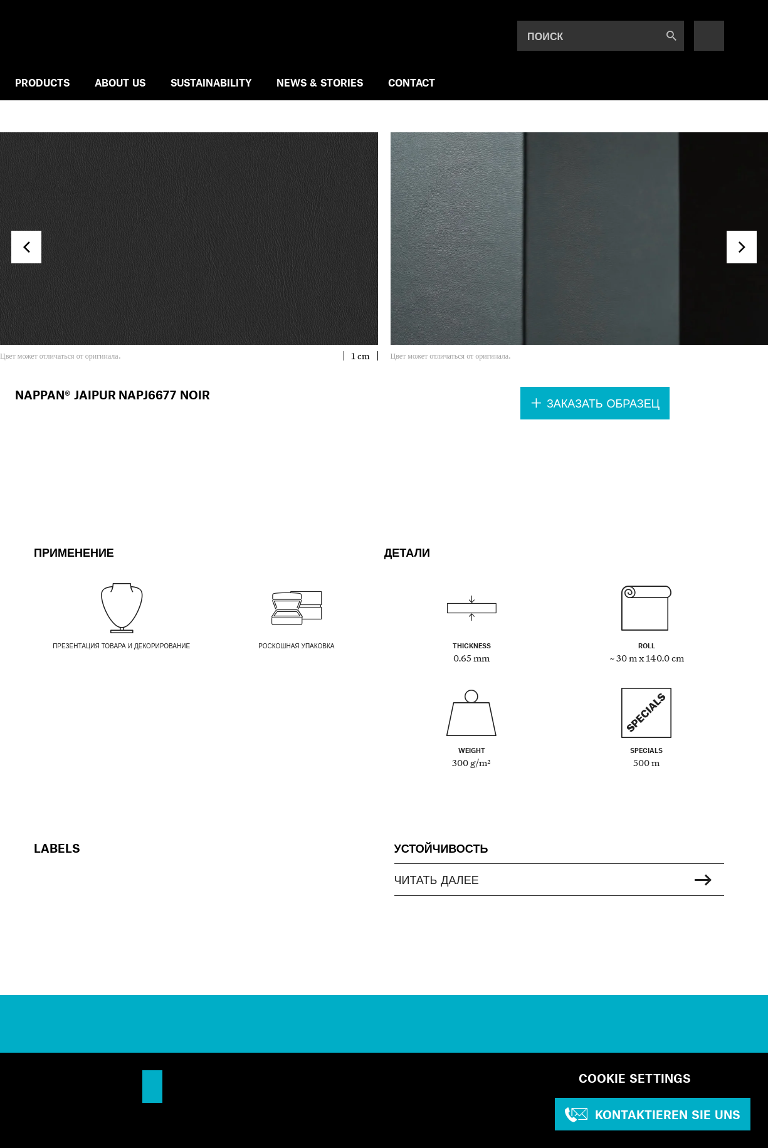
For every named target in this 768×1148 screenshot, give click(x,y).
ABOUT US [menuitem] (120, 82)
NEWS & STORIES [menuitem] (319, 82)
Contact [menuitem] (411, 82)
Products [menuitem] (42, 82)
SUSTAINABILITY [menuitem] (211, 82)
